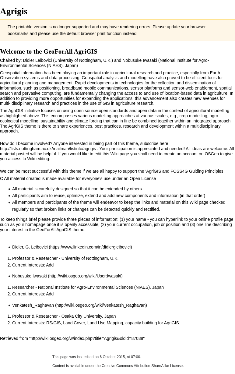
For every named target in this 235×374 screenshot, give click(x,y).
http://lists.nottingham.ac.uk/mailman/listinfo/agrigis (48, 148)
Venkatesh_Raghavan (33, 305)
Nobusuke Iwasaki (29, 275)
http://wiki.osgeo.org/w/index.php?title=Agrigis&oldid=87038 (87, 338)
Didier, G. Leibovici (30, 247)
